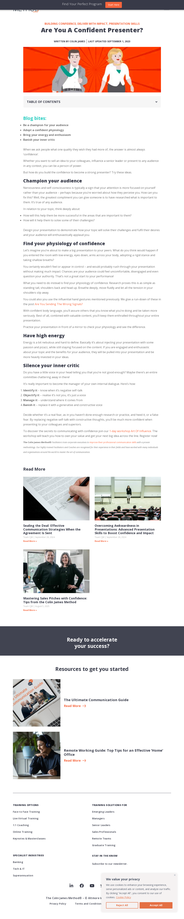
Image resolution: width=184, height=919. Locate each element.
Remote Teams (101, 838)
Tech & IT (19, 868)
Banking (18, 862)
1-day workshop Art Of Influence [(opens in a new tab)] (130, 431)
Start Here (113, 4)
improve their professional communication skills (113, 442)
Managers (98, 818)
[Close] (175, 875)
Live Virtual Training (25, 818)
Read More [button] (72, 706)
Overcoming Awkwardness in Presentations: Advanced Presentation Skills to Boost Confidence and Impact (125, 529)
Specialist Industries (28, 855)
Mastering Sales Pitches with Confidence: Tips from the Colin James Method (55, 600)
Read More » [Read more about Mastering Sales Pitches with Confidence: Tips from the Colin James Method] (30, 610)
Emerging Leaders (103, 811)
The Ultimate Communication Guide (96, 700)
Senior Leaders (101, 825)
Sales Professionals (104, 831)
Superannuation (23, 875)
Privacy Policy (58, 903)
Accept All (156, 905)
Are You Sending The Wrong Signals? (59, 304)
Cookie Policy (123, 897)
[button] (156, 101)
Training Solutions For (109, 805)
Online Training (23, 831)
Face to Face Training (26, 811)
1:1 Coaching (21, 825)
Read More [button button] (72, 760)
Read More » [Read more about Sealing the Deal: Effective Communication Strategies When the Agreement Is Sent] (30, 541)
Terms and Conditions (89, 903)
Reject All (122, 905)
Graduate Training (103, 845)
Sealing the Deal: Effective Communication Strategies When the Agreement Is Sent (52, 529)
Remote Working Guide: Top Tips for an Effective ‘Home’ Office (113, 752)
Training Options (26, 805)
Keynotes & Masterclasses (29, 838)
